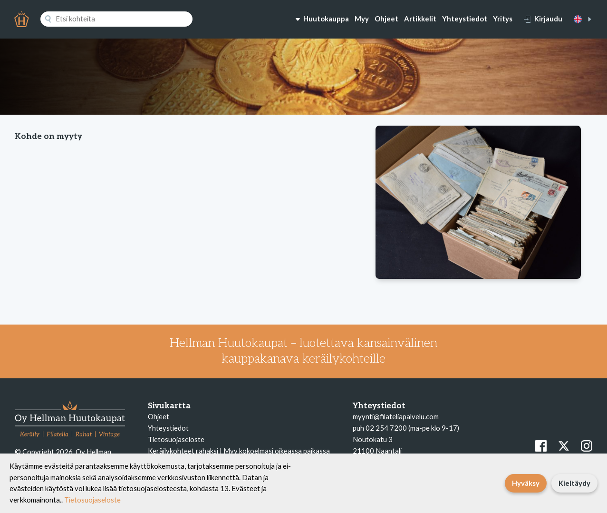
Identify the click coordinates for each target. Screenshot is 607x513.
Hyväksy (526, 483)
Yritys (502, 18)
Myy (362, 18)
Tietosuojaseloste (176, 439)
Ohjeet (386, 18)
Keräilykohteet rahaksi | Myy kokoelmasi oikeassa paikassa (239, 450)
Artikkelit (420, 18)
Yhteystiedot (464, 18)
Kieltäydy (574, 483)
